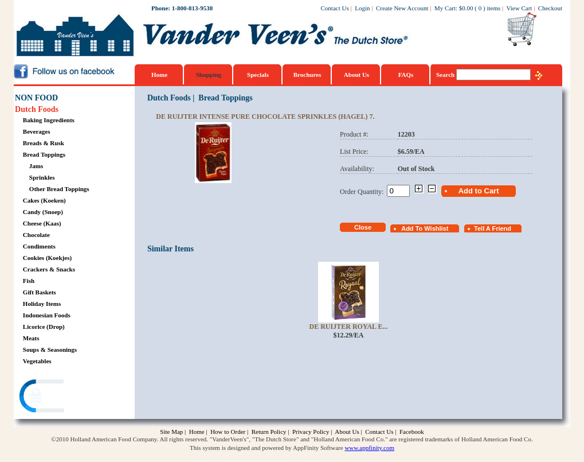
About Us (356, 74)
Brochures (307, 74)
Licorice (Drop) (44, 326)
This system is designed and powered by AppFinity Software (266, 447)
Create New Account (402, 8)
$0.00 (466, 8)
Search (446, 74)
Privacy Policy (310, 431)
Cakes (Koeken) (44, 200)
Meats (31, 338)
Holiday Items (42, 303)
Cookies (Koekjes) (47, 257)
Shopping (209, 74)
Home (159, 74)
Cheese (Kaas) (42, 223)
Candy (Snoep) (43, 211)
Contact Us (335, 8)
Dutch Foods (36, 109)
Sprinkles (42, 177)
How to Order (227, 431)
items (493, 8)
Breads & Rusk (43, 142)
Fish (28, 280)
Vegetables (37, 361)
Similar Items (170, 248)
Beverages (36, 131)
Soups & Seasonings (50, 349)
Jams (36, 165)
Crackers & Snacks (49, 269)
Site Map (171, 431)
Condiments (39, 246)
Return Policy (269, 431)
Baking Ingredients (49, 120)
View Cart (519, 8)
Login (362, 8)
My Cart (445, 8)
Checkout (550, 8)
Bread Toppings (44, 154)
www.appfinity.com (369, 447)
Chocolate (36, 234)
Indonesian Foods (46, 315)
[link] (59, 397)
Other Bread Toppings (59, 188)
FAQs (406, 74)
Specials (258, 74)
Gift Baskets (39, 292)
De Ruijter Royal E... (348, 327)
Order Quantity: (363, 192)
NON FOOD (36, 98)
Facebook (411, 431)
